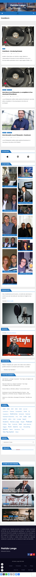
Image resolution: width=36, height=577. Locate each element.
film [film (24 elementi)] (17, 416)
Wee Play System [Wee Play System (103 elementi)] (8, 432)
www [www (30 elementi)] (16, 432)
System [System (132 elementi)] (5, 429)
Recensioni (6, 474)
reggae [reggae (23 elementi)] (5, 426)
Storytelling (6, 503)
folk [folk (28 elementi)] (21, 416)
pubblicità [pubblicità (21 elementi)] (14, 424)
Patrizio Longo (18, 5)
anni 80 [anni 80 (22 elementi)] (25, 409)
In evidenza (6, 516)
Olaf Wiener (5, 379)
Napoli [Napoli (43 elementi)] (24, 419)
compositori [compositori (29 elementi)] (19, 411)
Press (4, 48)
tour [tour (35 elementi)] (23, 429)
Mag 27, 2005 (7, 53)
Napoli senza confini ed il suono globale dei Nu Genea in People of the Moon (18, 477)
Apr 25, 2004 (6, 137)
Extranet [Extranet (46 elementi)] (21, 414)
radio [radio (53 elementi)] (20, 424)
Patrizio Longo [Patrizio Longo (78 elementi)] (14, 422)
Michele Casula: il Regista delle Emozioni (19, 393)
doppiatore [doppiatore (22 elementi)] (5, 414)
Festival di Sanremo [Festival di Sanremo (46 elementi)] (8, 416)
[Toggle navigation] (18, 13)
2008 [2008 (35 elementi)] (4, 409)
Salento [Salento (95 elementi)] (15, 427)
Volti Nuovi (9, 89)
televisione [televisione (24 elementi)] (17, 429)
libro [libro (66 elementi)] (9, 419)
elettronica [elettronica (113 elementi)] (13, 414)
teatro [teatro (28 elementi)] (11, 429)
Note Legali (30, 569)
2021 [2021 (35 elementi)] (12, 409)
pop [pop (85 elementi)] (9, 424)
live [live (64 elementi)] (14, 419)
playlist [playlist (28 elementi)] (22, 421)
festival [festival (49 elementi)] (28, 414)
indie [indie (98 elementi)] (25, 416)
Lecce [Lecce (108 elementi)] (5, 419)
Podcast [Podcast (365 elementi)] (29, 422)
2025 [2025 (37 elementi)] (20, 409)
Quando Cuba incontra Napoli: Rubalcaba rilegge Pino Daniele (15, 491)
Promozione (18, 565)
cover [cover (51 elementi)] (25, 411)
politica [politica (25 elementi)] (5, 424)
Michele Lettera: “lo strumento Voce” (20, 388)
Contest (10, 565)
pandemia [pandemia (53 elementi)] (5, 422)
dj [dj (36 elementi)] (29, 411)
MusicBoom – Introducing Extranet (12, 51)
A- (2, 570)
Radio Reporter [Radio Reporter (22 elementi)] (27, 424)
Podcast (4, 89)
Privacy (31, 565)
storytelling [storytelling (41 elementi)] (26, 426)
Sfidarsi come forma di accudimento (17, 505)
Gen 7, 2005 (6, 96)
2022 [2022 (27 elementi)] (16, 409)
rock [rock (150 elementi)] (9, 427)
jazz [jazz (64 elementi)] (29, 416)
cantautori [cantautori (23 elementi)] (5, 411)
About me (16, 569)
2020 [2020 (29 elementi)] (8, 409)
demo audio (10, 301)
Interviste (11, 516)
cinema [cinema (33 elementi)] (12, 411)
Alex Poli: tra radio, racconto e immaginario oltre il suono (14, 518)
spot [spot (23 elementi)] (20, 426)
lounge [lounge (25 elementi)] (19, 419)
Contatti (23, 569)
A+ (2, 564)
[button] (33, 13)
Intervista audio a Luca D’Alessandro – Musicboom (16, 135)
